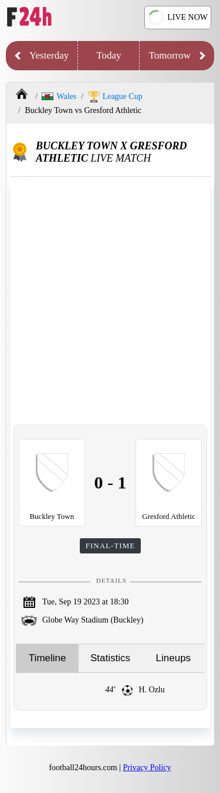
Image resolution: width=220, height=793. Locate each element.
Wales (59, 96)
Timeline (47, 658)
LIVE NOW (176, 18)
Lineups (173, 658)
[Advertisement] (110, 303)
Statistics (110, 658)
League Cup (115, 96)
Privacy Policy (147, 767)
